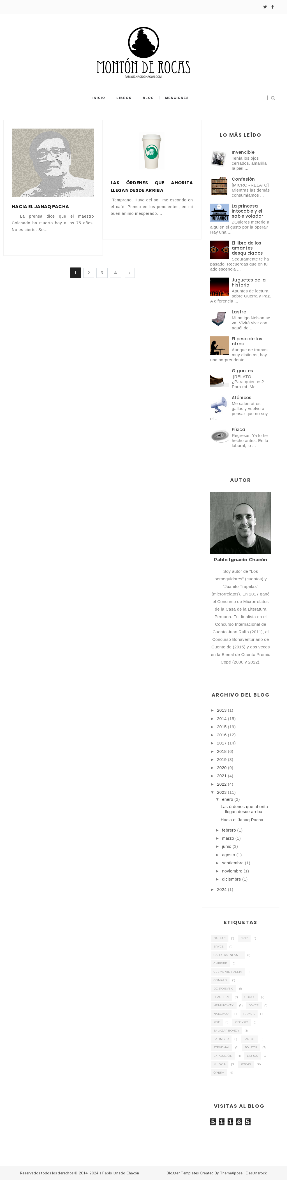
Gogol (250, 997)
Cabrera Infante (228, 955)
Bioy (244, 938)
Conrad (220, 980)
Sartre (249, 1039)
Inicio (98, 97)
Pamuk (249, 1014)
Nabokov (221, 1014)
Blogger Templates (183, 1173)
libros (252, 1056)
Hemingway (224, 1005)
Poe (217, 1022)
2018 (222, 751)
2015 (222, 726)
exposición (223, 1056)
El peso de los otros (247, 341)
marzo (228, 838)
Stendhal (222, 1047)
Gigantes (242, 371)
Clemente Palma (228, 972)
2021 (222, 775)
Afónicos (241, 398)
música (220, 1064)
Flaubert (221, 997)
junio (227, 846)
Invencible (243, 152)
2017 (222, 743)
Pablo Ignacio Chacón (120, 1173)
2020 (222, 767)
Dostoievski (223, 988)
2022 (222, 784)
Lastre (239, 312)
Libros (124, 97)
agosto (229, 854)
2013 (222, 710)
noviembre (233, 871)
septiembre (233, 862)
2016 (222, 734)
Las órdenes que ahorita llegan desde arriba (152, 187)
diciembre (232, 879)
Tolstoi (251, 1047)
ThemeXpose (231, 1173)
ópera (219, 1072)
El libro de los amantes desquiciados (247, 248)
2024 (222, 889)
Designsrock (256, 1173)
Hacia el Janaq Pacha (40, 206)
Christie (220, 963)
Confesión (243, 179)
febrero (229, 830)
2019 (222, 759)
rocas (246, 1064)
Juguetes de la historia (249, 282)
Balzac (220, 938)
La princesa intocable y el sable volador (247, 211)
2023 (222, 792)
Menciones (177, 97)
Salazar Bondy (226, 1030)
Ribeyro (241, 1022)
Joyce (254, 1005)
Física (238, 429)
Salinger (221, 1039)
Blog (148, 97)
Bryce (219, 946)
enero (228, 799)
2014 (222, 718)
